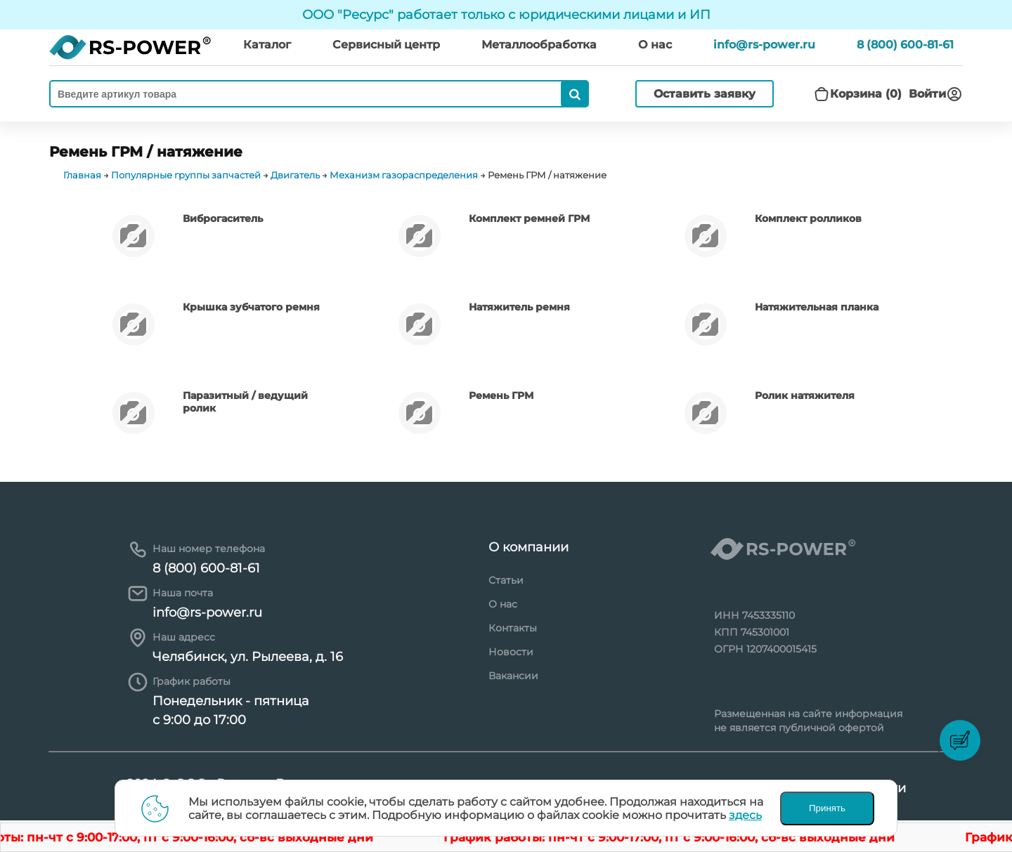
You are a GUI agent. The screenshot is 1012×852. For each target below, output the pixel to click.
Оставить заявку (704, 93)
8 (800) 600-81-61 (905, 44)
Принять (827, 808)
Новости (510, 651)
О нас (502, 604)
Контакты (512, 628)
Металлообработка (539, 44)
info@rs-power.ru (764, 44)
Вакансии (513, 675)
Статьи (506, 580)
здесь (745, 815)
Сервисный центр (386, 44)
